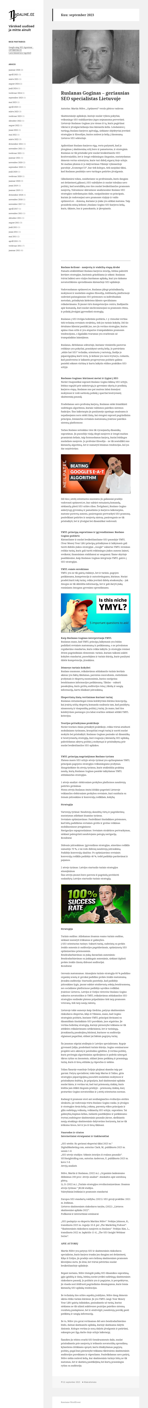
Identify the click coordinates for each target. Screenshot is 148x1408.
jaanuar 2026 (14, 70)
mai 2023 (13, 102)
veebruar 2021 (15, 153)
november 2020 (15, 162)
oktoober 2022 (15, 121)
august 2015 (14, 222)
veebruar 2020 (15, 176)
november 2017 (15, 204)
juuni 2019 (13, 185)
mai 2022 (13, 134)
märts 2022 (13, 139)
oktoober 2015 (15, 218)
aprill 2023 (13, 107)
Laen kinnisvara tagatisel (20, 53)
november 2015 (15, 213)
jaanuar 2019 (14, 190)
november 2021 (15, 148)
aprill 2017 (13, 208)
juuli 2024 (13, 88)
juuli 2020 (13, 171)
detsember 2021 (16, 144)
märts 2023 (13, 111)
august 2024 (14, 84)
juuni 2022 (13, 130)
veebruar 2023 (15, 116)
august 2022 (14, 125)
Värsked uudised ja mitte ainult (21, 28)
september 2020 (16, 167)
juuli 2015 (13, 227)
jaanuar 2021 (14, 158)
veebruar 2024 (15, 93)
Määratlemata (90, 1382)
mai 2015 (13, 236)
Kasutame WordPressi (70, 1402)
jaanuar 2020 (14, 181)
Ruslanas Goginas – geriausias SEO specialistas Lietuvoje (95, 95)
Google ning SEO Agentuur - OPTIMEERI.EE (21, 48)
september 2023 (16, 97)
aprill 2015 (13, 241)
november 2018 (15, 199)
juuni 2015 (13, 232)
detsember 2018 (16, 195)
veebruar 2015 (15, 246)
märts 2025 (13, 79)
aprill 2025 (13, 74)
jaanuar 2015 (14, 250)
